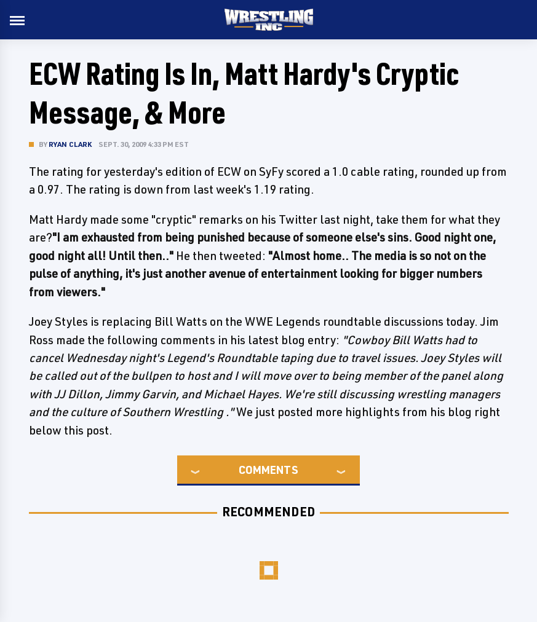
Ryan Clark (70, 144)
